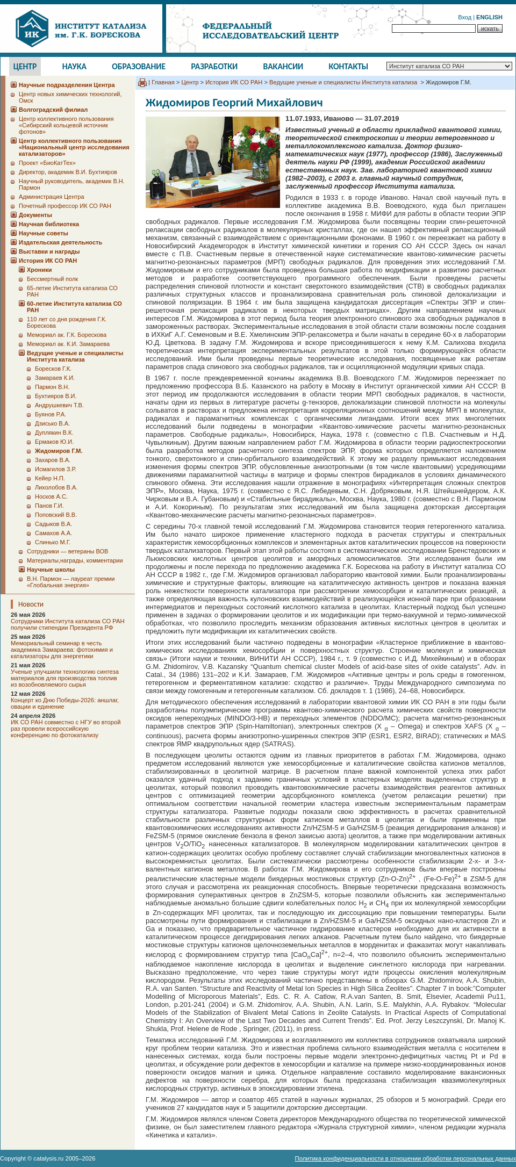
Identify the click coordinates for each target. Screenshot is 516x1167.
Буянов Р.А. (50, 414)
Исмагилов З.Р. (55, 469)
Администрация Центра (51, 196)
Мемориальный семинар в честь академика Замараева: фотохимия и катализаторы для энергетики (62, 649)
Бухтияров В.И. (55, 396)
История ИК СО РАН (233, 82)
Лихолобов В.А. (56, 487)
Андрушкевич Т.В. (59, 405)
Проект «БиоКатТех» (47, 163)
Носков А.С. (51, 496)
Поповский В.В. (56, 515)
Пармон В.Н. (52, 387)
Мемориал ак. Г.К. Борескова (66, 335)
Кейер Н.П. (50, 478)
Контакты (349, 66)
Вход (464, 17)
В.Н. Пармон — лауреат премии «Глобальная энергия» (71, 581)
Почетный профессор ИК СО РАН (65, 206)
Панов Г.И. (49, 505)
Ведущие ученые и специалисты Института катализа (344, 82)
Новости (31, 604)
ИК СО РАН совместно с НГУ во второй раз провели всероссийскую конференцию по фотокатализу (65, 728)
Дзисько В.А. (52, 423)
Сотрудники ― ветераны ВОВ (67, 551)
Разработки (214, 66)
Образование (139, 66)
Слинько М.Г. (52, 542)
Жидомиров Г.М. (59, 451)
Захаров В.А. (52, 460)
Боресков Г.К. (53, 368)
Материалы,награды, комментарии (75, 560)
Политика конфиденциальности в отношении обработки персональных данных (405, 1158)
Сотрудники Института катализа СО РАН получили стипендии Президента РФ (68, 624)
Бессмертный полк (52, 279)
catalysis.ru (48, 1158)
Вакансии (283, 66)
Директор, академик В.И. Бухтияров (68, 172)
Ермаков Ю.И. (54, 441)
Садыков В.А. (53, 524)
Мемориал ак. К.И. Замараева (68, 344)
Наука (74, 66)
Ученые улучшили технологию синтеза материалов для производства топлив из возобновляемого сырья (65, 678)
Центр (25, 66)
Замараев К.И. (55, 377)
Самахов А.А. (53, 533)
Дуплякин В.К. (54, 432)
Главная (163, 82)
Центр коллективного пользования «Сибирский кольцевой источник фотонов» (66, 125)
